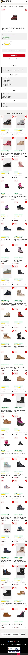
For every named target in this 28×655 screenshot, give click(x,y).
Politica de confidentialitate (14, 644)
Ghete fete (6, 6)
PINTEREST (16, 641)
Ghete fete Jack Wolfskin (23, 6)
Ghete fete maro (16, 634)
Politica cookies (23, 644)
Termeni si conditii (4, 644)
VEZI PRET (14, 55)
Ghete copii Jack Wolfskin (13, 6)
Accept (18, 654)
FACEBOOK (10, 641)
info (12, 134)
